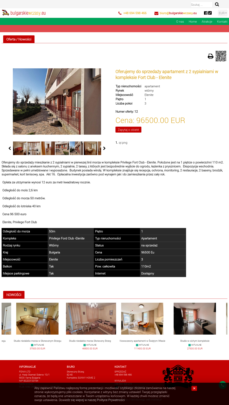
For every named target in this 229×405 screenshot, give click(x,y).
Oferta (10, 39)
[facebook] (205, 13)
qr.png (123, 143)
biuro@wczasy (178, 13)
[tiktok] (210, 13)
